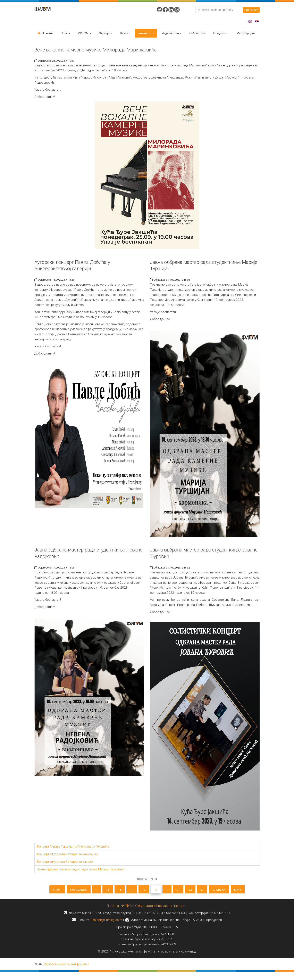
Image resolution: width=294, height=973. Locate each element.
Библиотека (197, 33)
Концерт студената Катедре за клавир (65, 862)
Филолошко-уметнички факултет (67, 965)
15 (105, 889)
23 (205, 889)
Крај (243, 889)
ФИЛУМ (127, 907)
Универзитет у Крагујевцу (153, 907)
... (93, 889)
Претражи (251, 9)
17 (130, 889)
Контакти (180, 907)
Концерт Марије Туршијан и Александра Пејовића (73, 846)
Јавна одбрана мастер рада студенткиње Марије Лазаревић (81, 869)
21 (180, 889)
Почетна (47, 33)
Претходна (74, 889)
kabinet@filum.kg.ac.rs (106, 921)
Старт (51, 889)
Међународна (246, 33)
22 (192, 889)
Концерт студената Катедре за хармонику (67, 854)
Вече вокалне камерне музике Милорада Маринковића (95, 50)
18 (143, 889)
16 (118, 889)
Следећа (223, 889)
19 (156, 889)
